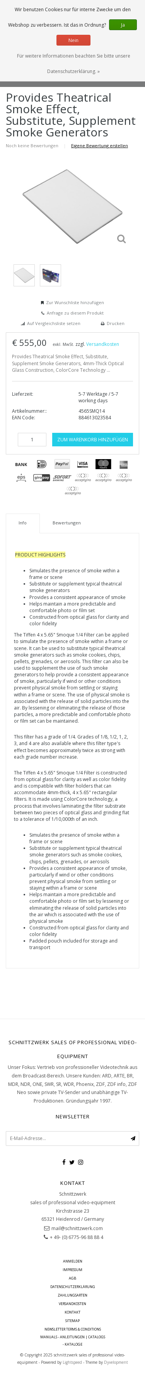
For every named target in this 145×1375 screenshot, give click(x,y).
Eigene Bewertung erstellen (99, 145)
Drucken (116, 323)
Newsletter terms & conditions (72, 1329)
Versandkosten (102, 344)
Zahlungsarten (72, 1295)
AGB (72, 1278)
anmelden (72, 1261)
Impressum (72, 1269)
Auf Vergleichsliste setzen (53, 323)
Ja (123, 25)
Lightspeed (72, 1362)
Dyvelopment (116, 1362)
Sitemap (72, 1320)
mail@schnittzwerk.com (77, 1228)
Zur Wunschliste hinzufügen (75, 302)
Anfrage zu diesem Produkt (75, 313)
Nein (73, 40)
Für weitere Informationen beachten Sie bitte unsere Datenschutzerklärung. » (73, 64)
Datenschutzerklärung (72, 1286)
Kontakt (72, 1312)
